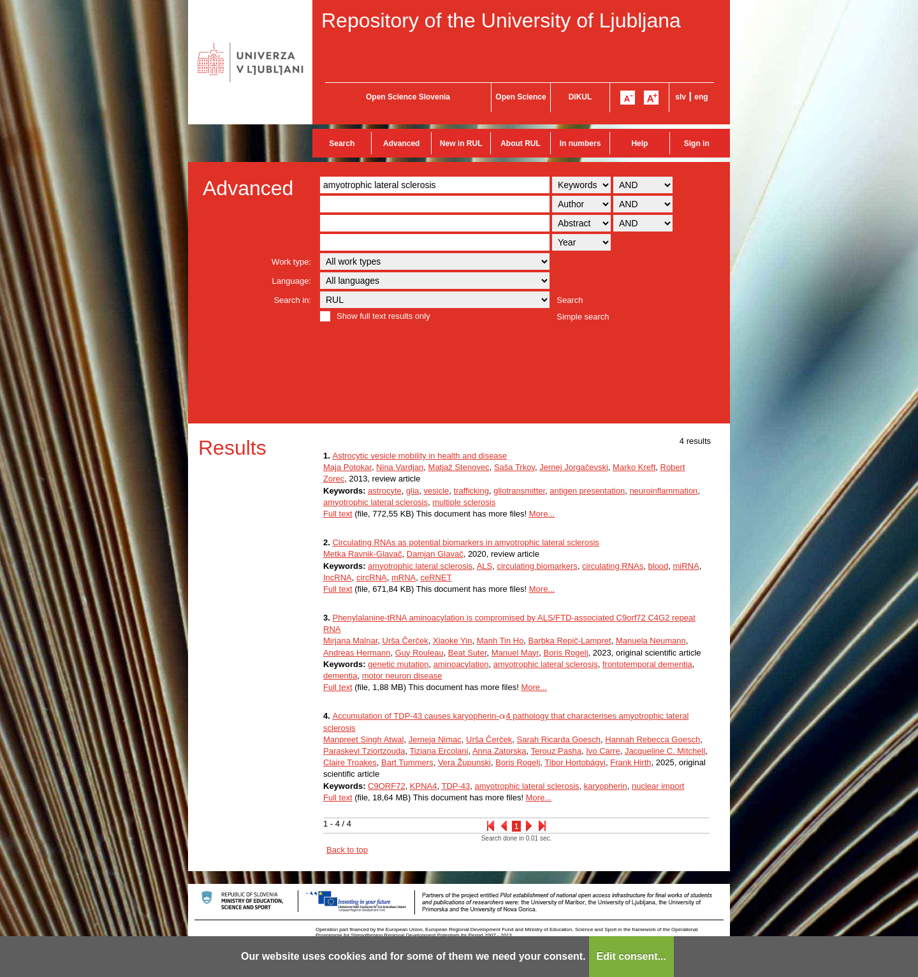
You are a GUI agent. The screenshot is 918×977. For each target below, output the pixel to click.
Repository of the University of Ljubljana (501, 20)
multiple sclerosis (463, 502)
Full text (338, 513)
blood (658, 566)
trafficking (471, 491)
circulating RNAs (612, 566)
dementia (340, 675)
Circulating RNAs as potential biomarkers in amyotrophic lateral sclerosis (465, 542)
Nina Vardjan (399, 467)
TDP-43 (456, 786)
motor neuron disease (402, 675)
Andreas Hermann (357, 652)
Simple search (583, 316)
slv (680, 96)
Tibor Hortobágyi (575, 762)
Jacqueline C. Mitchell (665, 751)
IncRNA (337, 577)
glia (412, 491)
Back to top (347, 850)
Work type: (291, 262)
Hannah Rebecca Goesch (652, 739)
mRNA (403, 577)
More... (542, 513)
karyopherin (605, 786)
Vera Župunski (464, 762)
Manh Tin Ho (500, 640)
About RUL (520, 143)
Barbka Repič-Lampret (569, 640)
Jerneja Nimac (435, 739)
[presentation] (502, 716)
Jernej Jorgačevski (573, 467)
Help (639, 143)
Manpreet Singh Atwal (363, 739)
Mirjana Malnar (350, 640)
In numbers (580, 143)
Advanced (401, 143)
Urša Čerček (405, 640)
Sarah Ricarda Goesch (559, 739)
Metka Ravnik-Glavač (362, 554)
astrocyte (385, 491)
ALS (485, 566)
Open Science (520, 96)
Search (341, 143)
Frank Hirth (630, 762)
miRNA (686, 566)
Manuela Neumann (651, 640)
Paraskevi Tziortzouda (364, 751)
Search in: (292, 300)
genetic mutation (398, 664)
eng (701, 96)
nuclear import (658, 786)
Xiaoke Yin (452, 640)
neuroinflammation (663, 491)
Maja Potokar (347, 467)
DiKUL (580, 96)
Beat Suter (467, 652)
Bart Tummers (407, 762)
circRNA (371, 577)
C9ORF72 (386, 786)
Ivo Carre (603, 751)
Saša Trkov (514, 467)
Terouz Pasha (555, 751)
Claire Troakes (350, 762)
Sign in (697, 143)
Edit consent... (631, 956)
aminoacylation (461, 664)
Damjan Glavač (435, 554)
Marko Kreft (634, 467)
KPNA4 (423, 786)
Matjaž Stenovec (459, 467)
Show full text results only (383, 316)
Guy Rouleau (419, 652)
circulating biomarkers (537, 566)
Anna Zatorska (499, 751)
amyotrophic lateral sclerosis (375, 502)
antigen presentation (587, 491)
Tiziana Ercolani (438, 751)
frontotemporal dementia (647, 664)
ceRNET (435, 577)
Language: (291, 281)
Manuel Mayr (515, 652)
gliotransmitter (519, 491)
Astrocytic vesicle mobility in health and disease (419, 455)
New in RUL (461, 143)
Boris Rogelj (565, 652)
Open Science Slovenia (408, 96)
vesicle (436, 491)
